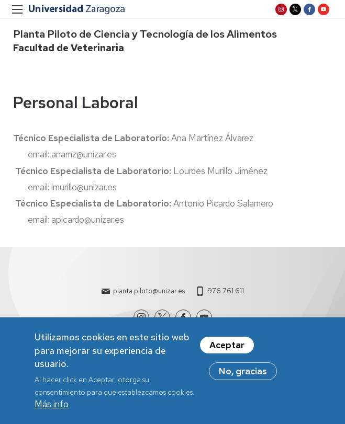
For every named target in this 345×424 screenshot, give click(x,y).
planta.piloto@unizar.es (149, 291)
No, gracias (243, 372)
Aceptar (226, 346)
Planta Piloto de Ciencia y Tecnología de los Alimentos (145, 34)
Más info (52, 404)
